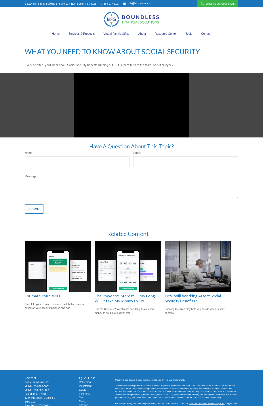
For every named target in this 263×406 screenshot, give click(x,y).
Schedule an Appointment (218, 3)
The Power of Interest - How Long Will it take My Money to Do (125, 298)
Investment (85, 385)
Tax (81, 397)
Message (31, 176)
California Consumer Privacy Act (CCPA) (207, 403)
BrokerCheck (178, 380)
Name (29, 152)
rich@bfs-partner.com (137, 3)
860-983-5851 (41, 386)
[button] (55, 33)
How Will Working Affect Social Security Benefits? (193, 298)
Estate (82, 389)
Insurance (84, 393)
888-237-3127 (109, 3)
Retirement (85, 382)
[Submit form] (34, 209)
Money (83, 401)
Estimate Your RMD (42, 295)
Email (137, 152)
